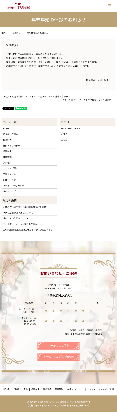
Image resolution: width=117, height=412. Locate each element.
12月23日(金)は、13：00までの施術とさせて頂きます (87, 99)
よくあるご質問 (10, 168)
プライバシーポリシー (13, 185)
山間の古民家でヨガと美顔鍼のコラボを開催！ (25, 206)
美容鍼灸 (7, 151)
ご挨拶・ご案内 (10, 134)
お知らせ (16, 33)
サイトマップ (9, 191)
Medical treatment (70, 128)
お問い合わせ (9, 179)
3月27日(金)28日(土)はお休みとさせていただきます (28, 229)
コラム (64, 139)
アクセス (7, 162)
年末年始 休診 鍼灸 (97, 80)
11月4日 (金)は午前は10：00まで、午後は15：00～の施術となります (37, 96)
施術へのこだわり (11, 145)
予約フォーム (9, 174)
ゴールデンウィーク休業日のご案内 (20, 224)
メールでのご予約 (58, 345)
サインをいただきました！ (16, 218)
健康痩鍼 (7, 156)
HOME (4, 33)
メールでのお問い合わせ (58, 356)
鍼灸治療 (7, 139)
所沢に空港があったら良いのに (18, 212)
